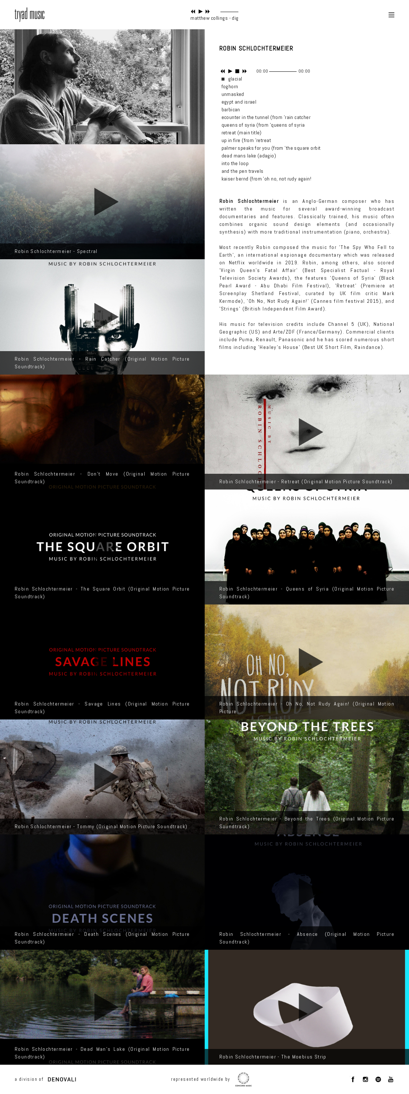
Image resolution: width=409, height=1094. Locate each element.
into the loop (235, 163)
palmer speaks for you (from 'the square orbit (271, 148)
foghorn (230, 86)
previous (193, 11)
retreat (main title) (242, 132)
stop (237, 71)
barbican (231, 109)
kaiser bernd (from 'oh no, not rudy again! (267, 178)
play (200, 11)
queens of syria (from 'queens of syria (263, 125)
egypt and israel (239, 101)
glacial (235, 78)
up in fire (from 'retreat (246, 140)
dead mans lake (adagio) (249, 155)
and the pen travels (243, 171)
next (208, 11)
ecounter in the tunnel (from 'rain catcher (266, 117)
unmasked (233, 94)
